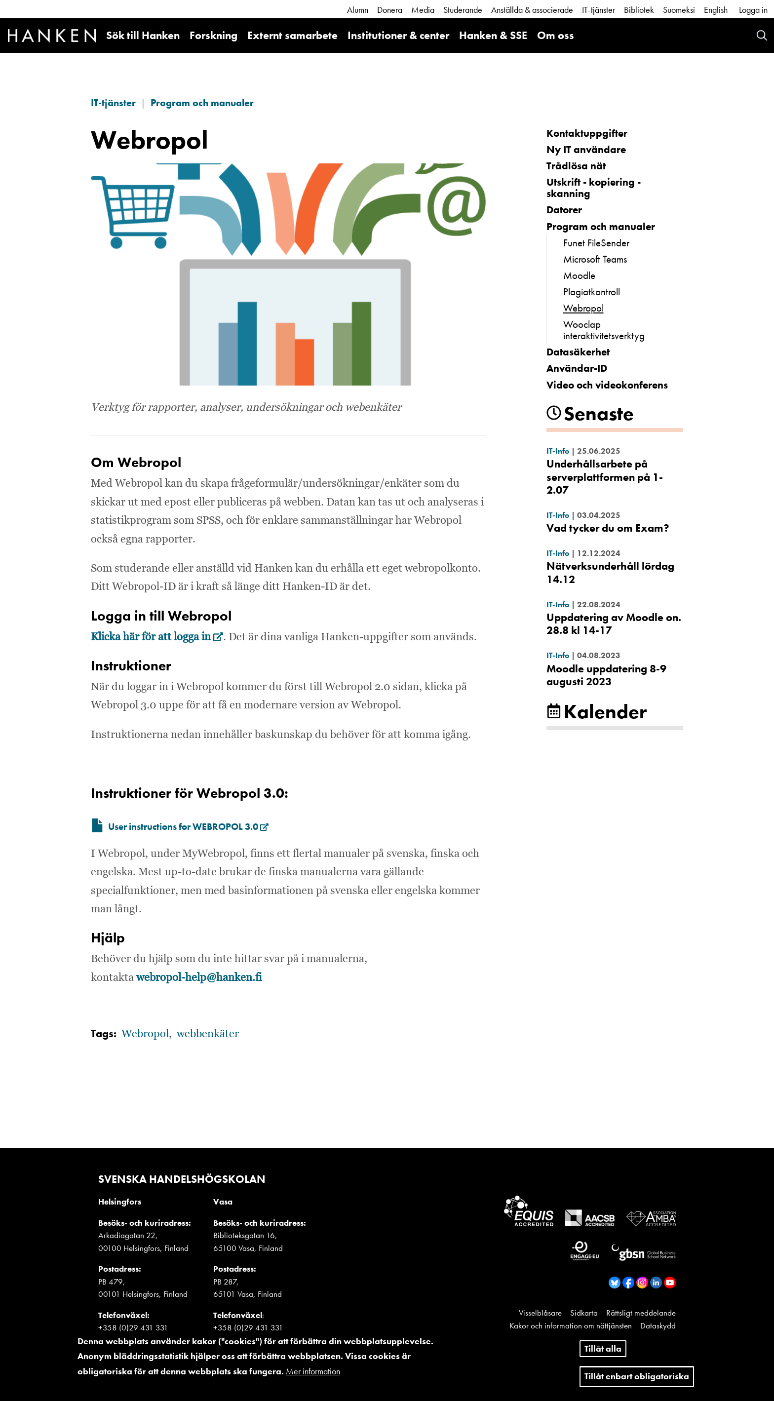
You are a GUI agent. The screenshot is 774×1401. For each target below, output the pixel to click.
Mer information (313, 1377)
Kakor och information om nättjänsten (570, 1325)
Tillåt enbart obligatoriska (636, 1382)
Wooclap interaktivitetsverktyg (604, 329)
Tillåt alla (602, 1354)
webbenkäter (208, 1034)
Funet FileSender (596, 242)
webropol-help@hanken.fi (199, 978)
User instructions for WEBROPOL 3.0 (188, 827)
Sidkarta (584, 1312)
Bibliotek (639, 9)
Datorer (564, 209)
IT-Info (557, 451)
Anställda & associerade (532, 9)
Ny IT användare (586, 149)
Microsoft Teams (595, 259)
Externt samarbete (292, 35)
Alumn (357, 9)
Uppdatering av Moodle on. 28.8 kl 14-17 (613, 623)
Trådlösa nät (576, 165)
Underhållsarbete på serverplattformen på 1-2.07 (604, 477)
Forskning (213, 35)
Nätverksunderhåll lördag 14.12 (610, 572)
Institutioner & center (398, 35)
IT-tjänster (598, 9)
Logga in (753, 9)
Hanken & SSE (493, 35)
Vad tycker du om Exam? (607, 528)
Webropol (583, 307)
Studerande (462, 9)
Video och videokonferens (607, 384)
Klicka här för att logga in (157, 637)
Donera (389, 9)
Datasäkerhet (578, 351)
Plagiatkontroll (591, 291)
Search (762, 35)
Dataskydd (658, 1325)
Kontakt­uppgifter (586, 133)
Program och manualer (202, 102)
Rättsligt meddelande (641, 1312)
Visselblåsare (540, 1312)
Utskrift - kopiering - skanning (593, 187)
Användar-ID (576, 368)
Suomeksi (679, 9)
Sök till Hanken (143, 35)
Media (422, 9)
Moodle (579, 275)
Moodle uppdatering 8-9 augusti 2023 (606, 675)
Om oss (555, 35)
